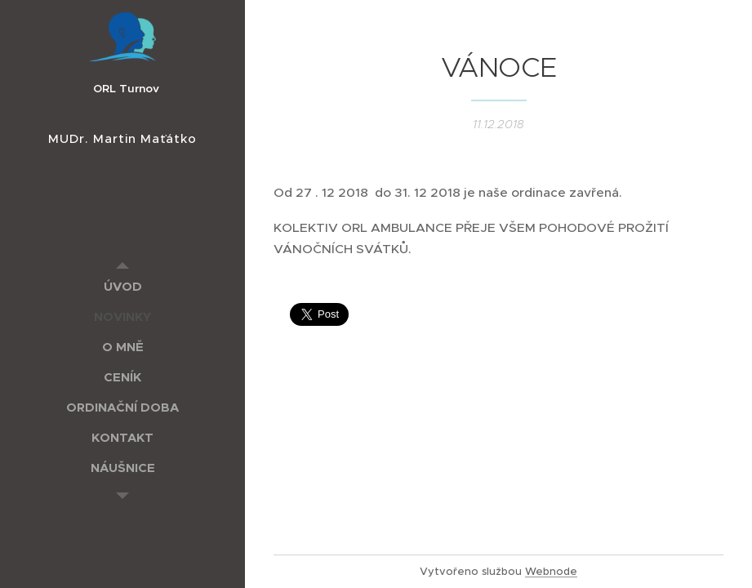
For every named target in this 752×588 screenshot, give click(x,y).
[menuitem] (122, 286)
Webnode (551, 571)
